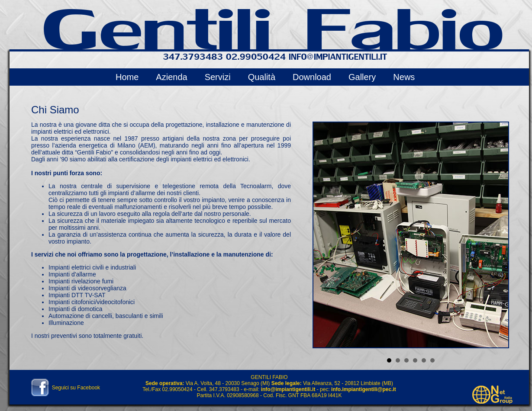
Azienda (171, 77)
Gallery (362, 77)
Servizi (218, 77)
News (404, 77)
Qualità (261, 77)
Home (127, 77)
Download (312, 77)
